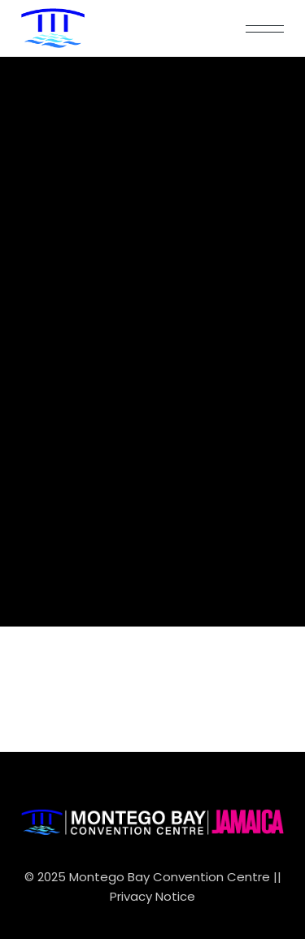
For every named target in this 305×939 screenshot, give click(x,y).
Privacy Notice (152, 896)
